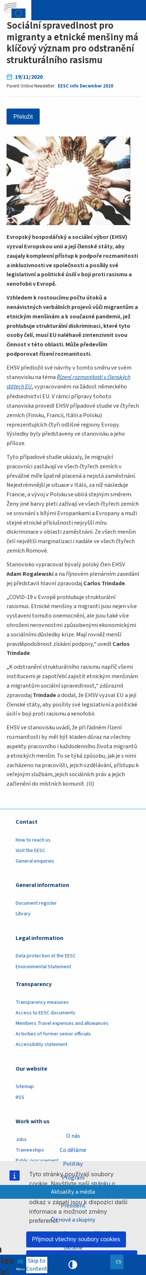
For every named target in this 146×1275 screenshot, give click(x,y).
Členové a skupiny (73, 1219)
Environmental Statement (43, 966)
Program (73, 1177)
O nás (73, 1136)
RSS (20, 1096)
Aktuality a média (73, 1192)
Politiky (73, 1164)
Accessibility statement (41, 1044)
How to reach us (33, 839)
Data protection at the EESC (46, 955)
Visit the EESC (30, 850)
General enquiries (35, 860)
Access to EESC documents (45, 1012)
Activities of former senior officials (53, 1033)
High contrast (73, 1265)
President (73, 1205)
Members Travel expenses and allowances (62, 1022)
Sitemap (25, 1086)
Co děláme (73, 1149)
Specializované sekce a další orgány (73, 1233)
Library (23, 913)
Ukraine (73, 1247)
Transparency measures (42, 1001)
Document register (36, 902)
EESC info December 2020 (85, 86)
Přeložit (23, 116)
